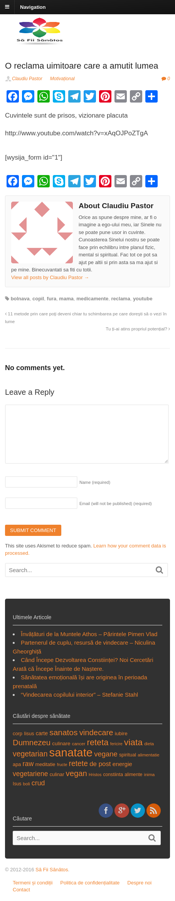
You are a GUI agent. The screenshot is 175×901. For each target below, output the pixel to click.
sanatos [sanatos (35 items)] (63, 732)
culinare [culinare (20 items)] (61, 743)
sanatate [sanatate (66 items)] (71, 752)
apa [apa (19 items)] (17, 764)
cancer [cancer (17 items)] (79, 743)
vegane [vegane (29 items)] (106, 754)
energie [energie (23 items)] (122, 764)
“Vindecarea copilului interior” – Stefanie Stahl (79, 694)
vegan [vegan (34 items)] (76, 773)
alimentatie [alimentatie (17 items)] (148, 754)
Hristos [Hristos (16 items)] (95, 774)
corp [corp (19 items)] (17, 733)
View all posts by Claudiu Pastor (50, 277)
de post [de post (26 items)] (100, 764)
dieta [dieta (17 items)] (149, 743)
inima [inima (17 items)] (149, 774)
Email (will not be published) (115, 503)
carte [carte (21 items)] (42, 733)
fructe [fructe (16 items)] (62, 764)
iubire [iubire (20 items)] (121, 733)
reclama (120, 298)
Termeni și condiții (32, 883)
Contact (21, 890)
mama (66, 298)
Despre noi (139, 883)
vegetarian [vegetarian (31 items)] (30, 753)
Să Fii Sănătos (51, 869)
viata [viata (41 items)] (133, 742)
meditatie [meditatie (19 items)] (45, 764)
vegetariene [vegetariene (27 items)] (30, 774)
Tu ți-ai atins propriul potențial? (138, 328)
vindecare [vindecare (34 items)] (96, 732)
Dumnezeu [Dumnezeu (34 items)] (31, 742)
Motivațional (62, 78)
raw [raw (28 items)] (28, 764)
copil (38, 298)
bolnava (20, 298)
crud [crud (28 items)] (38, 783)
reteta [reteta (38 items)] (98, 742)
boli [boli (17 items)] (26, 783)
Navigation (32, 7)
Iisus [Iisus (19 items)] (29, 733)
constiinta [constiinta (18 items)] (113, 774)
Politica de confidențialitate (89, 883)
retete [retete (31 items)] (78, 763)
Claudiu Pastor (27, 78)
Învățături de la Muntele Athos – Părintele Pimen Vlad (89, 634)
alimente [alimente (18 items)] (133, 774)
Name (94, 482)
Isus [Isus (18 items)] (17, 783)
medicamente (92, 298)
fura (52, 298)
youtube (143, 298)
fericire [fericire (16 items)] (116, 743)
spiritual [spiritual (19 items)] (127, 755)
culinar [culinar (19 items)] (57, 774)
